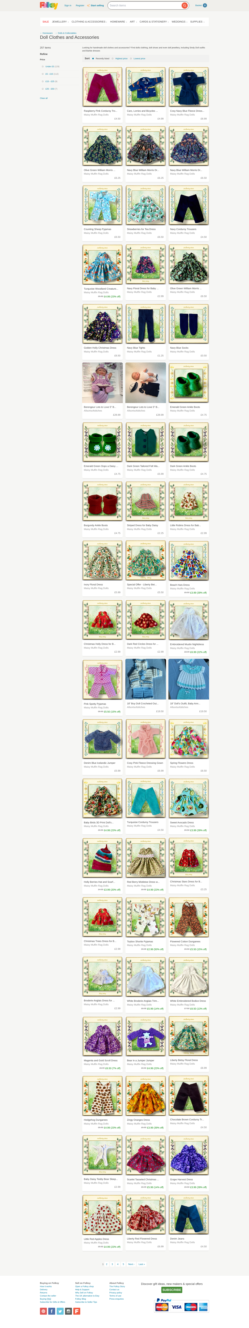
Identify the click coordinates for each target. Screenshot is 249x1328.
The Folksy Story (117, 1286)
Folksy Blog (80, 1299)
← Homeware (46, 33)
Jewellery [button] (59, 21)
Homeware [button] (117, 21)
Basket (201, 5)
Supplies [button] (196, 21)
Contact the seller (48, 1296)
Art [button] (132, 21)
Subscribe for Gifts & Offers (52, 1302)
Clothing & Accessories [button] (88, 21)
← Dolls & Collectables (65, 33)
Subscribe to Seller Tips (86, 1302)
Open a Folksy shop (84, 1286)
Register (80, 5)
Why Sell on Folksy (84, 1292)
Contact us (114, 1289)
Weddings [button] (178, 21)
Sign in (67, 5)
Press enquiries (116, 1299)
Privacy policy (115, 1292)
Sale (46, 21)
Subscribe (171, 1290)
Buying (45, 1299)
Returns (43, 1292)
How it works (46, 1286)
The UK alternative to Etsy (87, 1296)
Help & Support (82, 1289)
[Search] (185, 5)
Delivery (43, 1289)
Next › (131, 1264)
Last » (142, 1264)
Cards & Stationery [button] (153, 21)
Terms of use (115, 1296)
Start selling (97, 5)
